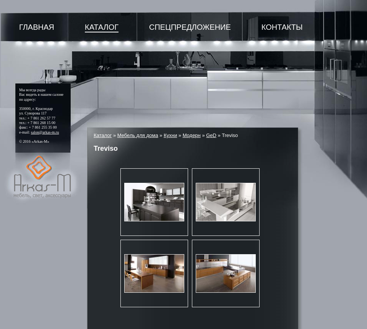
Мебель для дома (137, 135)
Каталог (102, 27)
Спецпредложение (190, 27)
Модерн (192, 135)
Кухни (170, 135)
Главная (36, 27)
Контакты (282, 27)
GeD (211, 135)
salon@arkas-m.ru (45, 132)
